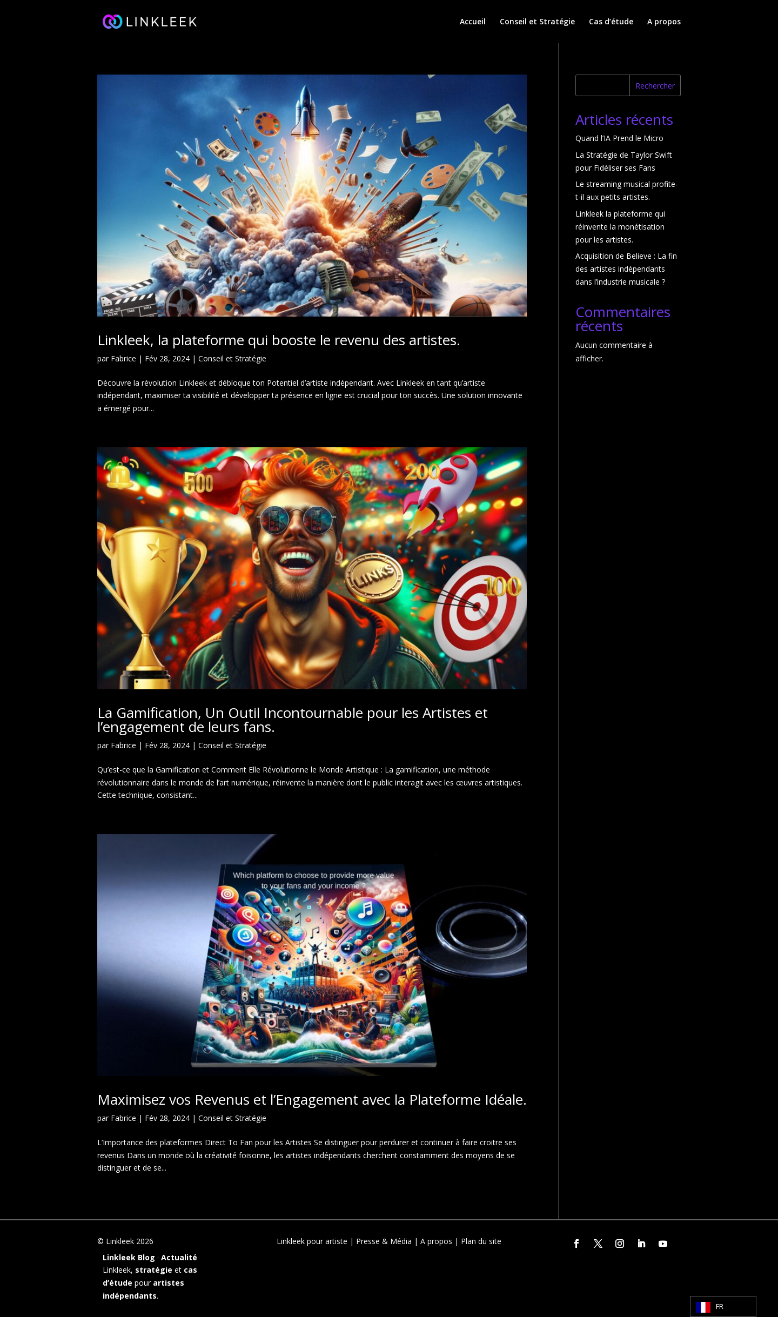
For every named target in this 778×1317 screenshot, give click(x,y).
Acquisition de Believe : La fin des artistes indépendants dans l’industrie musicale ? (626, 269)
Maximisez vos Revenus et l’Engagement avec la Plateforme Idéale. (312, 1099)
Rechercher (655, 85)
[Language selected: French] (723, 1306)
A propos (664, 22)
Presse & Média (384, 1241)
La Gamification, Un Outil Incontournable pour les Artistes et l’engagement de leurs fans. (292, 719)
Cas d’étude (611, 22)
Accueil (473, 22)
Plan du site (481, 1241)
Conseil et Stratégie (537, 22)
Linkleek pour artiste (312, 1241)
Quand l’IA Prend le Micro (619, 138)
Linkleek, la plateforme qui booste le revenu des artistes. (278, 340)
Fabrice (123, 358)
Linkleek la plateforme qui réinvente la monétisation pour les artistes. (620, 227)
